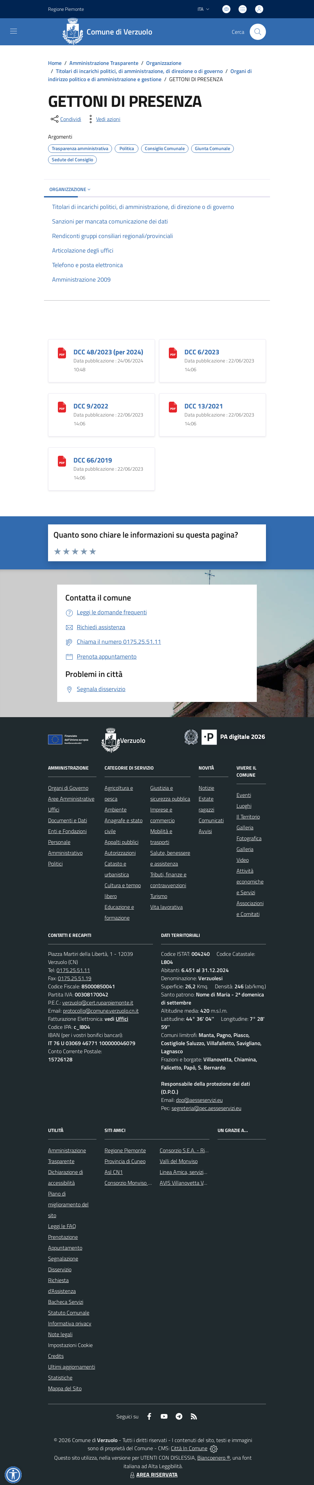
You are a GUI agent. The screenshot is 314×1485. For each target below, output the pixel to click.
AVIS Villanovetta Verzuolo (190, 1183)
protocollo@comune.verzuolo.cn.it (101, 1011)
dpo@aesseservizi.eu (199, 1100)
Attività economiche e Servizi (250, 881)
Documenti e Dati (67, 820)
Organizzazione (163, 63)
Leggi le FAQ (62, 1226)
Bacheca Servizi (65, 1302)
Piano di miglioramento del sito (68, 1204)
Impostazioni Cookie (70, 1345)
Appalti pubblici (121, 842)
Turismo (158, 896)
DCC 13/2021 (203, 406)
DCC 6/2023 (201, 352)
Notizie (206, 788)
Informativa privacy (69, 1323)
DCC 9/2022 (90, 406)
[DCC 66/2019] (62, 460)
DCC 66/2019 (92, 460)
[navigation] (13, 31)
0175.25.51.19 (74, 978)
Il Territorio (248, 816)
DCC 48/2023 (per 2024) (108, 352)
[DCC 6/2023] (172, 352)
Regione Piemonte (125, 1150)
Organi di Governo (68, 788)
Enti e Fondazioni (67, 831)
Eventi (244, 795)
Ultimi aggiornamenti (71, 1367)
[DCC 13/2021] (172, 406)
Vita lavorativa (166, 907)
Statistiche (60, 1377)
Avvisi (205, 831)
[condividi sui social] (65, 119)
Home (55, 63)
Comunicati (211, 820)
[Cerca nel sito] (258, 32)
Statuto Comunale (68, 1313)
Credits (56, 1356)
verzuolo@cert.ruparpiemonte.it (97, 1002)
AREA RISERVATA (153, 1474)
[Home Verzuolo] (109, 32)
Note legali (60, 1334)
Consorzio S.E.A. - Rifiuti (186, 1150)
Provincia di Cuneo (125, 1161)
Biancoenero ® (213, 1458)
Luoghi (244, 806)
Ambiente (116, 809)
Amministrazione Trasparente (103, 63)
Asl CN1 (114, 1172)
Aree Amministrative (71, 799)
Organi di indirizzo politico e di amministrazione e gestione (150, 75)
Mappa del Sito (65, 1388)
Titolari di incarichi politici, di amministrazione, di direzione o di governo (139, 71)
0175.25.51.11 (73, 970)
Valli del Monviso (179, 1161)
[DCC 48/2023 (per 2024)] (62, 352)
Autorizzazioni (120, 853)
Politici (55, 863)
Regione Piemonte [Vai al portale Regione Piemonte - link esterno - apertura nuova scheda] (66, 9)
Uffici (53, 809)
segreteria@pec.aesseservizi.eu (206, 1108)
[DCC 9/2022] (62, 406)
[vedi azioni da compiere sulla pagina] (103, 119)
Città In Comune (189, 1448)
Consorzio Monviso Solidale (135, 1183)
